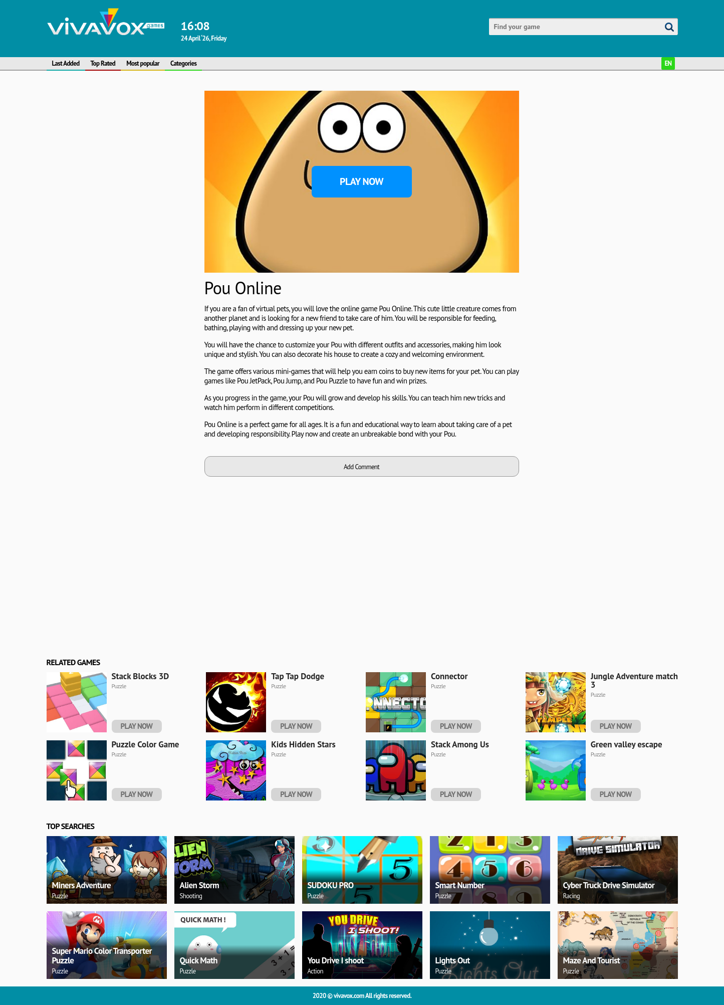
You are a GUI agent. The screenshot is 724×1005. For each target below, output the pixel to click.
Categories (183, 63)
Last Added (66, 63)
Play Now (361, 181)
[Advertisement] (122, 153)
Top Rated (103, 63)
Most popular (142, 63)
